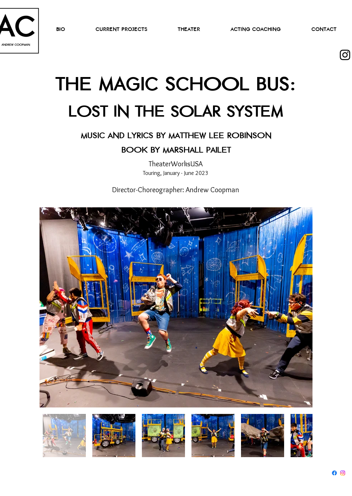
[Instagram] (345, 55)
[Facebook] (334, 473)
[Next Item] (300, 308)
